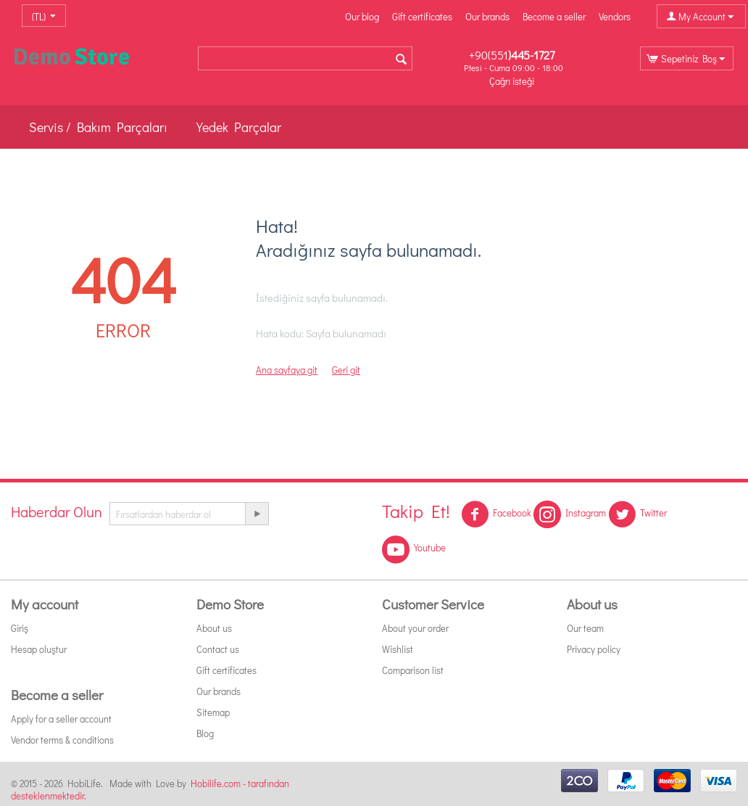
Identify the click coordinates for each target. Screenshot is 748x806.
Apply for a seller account (61, 718)
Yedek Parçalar (238, 127)
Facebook (496, 514)
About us (214, 628)
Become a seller (554, 16)
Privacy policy (593, 649)
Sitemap (213, 712)
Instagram (569, 514)
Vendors (615, 16)
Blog (205, 733)
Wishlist (397, 649)
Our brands (487, 16)
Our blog (362, 16)
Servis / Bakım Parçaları (98, 127)
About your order (415, 628)
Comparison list (413, 670)
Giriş (19, 628)
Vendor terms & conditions (62, 739)
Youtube (414, 549)
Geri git (346, 369)
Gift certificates (422, 16)
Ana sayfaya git (286, 369)
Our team (585, 628)
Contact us (217, 649)
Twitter (637, 514)
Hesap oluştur (39, 649)
